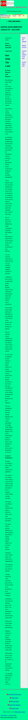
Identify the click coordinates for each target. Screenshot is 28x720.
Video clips (14, 698)
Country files (15, 708)
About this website (14, 705)
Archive (14, 15)
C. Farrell (10, 715)
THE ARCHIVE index (14, 694)
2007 (19, 15)
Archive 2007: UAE (24, 64)
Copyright (3, 715)
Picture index (15, 701)
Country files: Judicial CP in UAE (24, 54)
